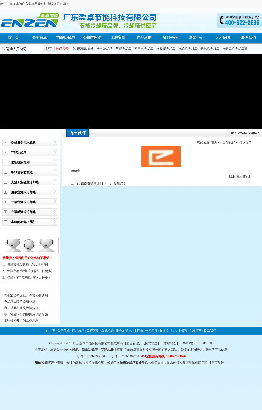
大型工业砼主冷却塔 (25, 182)
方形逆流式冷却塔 (23, 202)
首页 (214, 142)
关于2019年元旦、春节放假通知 (26, 295)
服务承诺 (122, 331)
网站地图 (151, 343)
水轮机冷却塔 (187, 49)
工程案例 (118, 38)
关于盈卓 (39, 38)
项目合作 (170, 38)
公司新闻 (151, 331)
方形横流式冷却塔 (23, 212)
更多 (44, 264)
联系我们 (248, 38)
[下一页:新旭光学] (114, 183)
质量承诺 (107, 331)
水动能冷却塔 (165, 49)
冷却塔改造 (92, 38)
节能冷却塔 (65, 38)
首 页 (13, 38)
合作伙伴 (229, 142)
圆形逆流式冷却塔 (23, 192)
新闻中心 (196, 38)
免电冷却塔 (104, 49)
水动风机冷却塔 (233, 49)
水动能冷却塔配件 (23, 222)
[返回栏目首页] (239, 176)
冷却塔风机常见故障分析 (21, 308)
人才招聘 (222, 38)
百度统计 (218, 363)
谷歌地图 (170, 343)
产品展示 (78, 331)
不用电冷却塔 (143, 49)
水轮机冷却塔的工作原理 (21, 320)
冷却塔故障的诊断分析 (19, 302)
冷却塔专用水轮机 (23, 142)
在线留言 (195, 331)
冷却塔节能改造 (83, 49)
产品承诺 (144, 38)
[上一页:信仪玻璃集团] (85, 183)
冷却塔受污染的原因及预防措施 (26, 314)
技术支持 (166, 331)
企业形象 (136, 331)
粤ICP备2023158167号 (198, 343)
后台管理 (132, 343)
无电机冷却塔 (209, 49)
